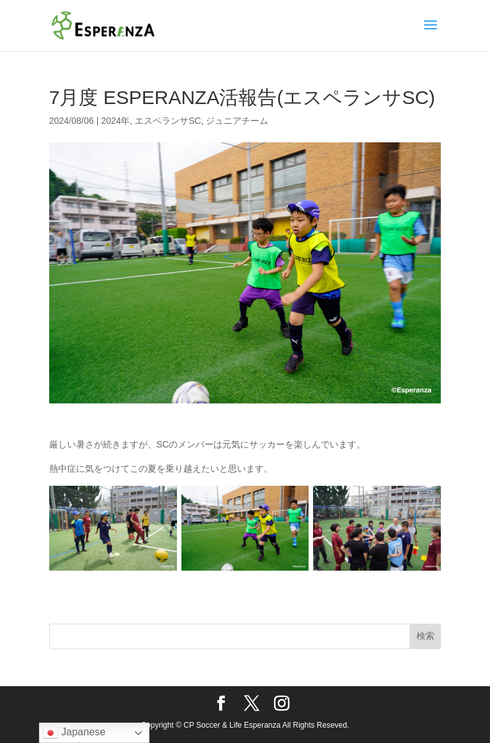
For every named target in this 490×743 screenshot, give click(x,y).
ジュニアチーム (237, 121)
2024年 (115, 121)
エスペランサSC (168, 121)
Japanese (74, 732)
